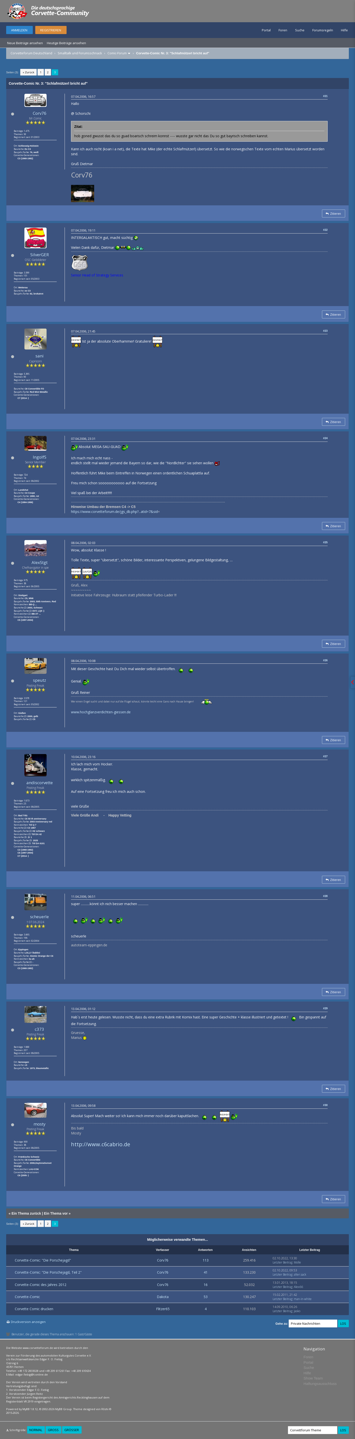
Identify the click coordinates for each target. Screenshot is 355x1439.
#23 (325, 330)
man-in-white (303, 1299)
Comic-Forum (117, 53)
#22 (325, 229)
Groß (53, 1430)
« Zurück (28, 72)
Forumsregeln (322, 30)
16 (206, 1284)
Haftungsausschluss (320, 1383)
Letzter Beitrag (282, 1262)
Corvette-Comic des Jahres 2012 (40, 1284)
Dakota (163, 1296)
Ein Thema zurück (26, 1213)
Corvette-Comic (27, 1296)
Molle (297, 1262)
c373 (39, 1029)
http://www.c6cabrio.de (100, 1144)
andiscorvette (39, 782)
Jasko (297, 1311)
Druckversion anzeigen (28, 1322)
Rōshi (104, 1409)
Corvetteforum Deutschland (31, 53)
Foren (283, 30)
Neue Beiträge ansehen (25, 43)
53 (206, 1296)
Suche (299, 30)
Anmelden (19, 30)
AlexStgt (40, 562)
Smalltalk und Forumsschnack (80, 53)
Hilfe (344, 30)
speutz (39, 680)
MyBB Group (63, 1409)
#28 (325, 896)
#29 (325, 1008)
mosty (40, 1124)
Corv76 (39, 113)
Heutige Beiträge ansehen (66, 43)
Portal (266, 30)
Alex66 (298, 1287)
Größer (71, 1430)
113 (206, 1260)
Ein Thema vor (56, 1213)
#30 (325, 1105)
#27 (325, 756)
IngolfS (39, 457)
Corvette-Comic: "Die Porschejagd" (43, 1260)
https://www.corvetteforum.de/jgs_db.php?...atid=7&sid (114, 511)
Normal (35, 1430)
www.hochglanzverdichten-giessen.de (101, 712)
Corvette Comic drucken (34, 1308)
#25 (325, 542)
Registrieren (50, 30)
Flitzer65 (163, 1308)
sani (40, 356)
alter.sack (300, 1274)
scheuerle (39, 916)
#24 (325, 438)
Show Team (313, 1378)
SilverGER (39, 254)
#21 (325, 96)
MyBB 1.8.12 (30, 1409)
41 (206, 1272)
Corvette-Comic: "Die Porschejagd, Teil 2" (48, 1272)
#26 (325, 660)
